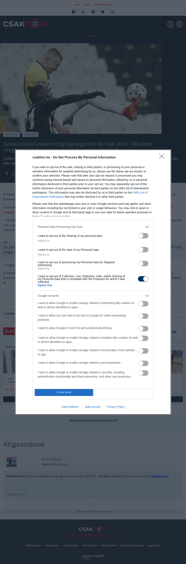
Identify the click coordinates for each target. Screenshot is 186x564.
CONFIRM (63, 392)
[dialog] (93, 282)
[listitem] (93, 227)
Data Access (93, 406)
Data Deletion (70, 406)
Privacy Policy (115, 406)
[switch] (143, 235)
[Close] (163, 157)
